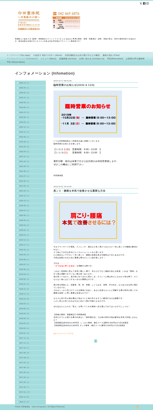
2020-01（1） (24, 235)
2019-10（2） (24, 250)
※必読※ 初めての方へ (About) (47, 55)
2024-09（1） (24, 102)
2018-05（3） (24, 313)
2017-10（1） (24, 348)
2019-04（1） (24, 274)
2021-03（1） (24, 191)
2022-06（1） (24, 142)
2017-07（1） (24, 362)
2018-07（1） (24, 304)
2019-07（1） (24, 264)
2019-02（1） (24, 279)
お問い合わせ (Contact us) (91, 59)
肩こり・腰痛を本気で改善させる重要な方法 (79, 190)
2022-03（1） (24, 151)
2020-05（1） (24, 215)
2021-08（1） (24, 171)
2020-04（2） (24, 220)
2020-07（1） (24, 210)
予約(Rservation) (115, 59)
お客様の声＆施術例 (135, 59)
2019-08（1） (24, 259)
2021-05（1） (24, 181)
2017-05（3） (24, 372)
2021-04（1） (24, 186)
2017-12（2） (24, 338)
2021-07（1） (24, 176)
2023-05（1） (24, 117)
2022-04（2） (24, 146)
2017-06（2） (24, 367)
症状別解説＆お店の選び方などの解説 (82, 55)
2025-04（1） (24, 88)
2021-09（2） (24, 166)
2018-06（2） (24, 308)
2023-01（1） (24, 122)
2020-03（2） (24, 225)
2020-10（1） (24, 200)
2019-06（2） (24, 269)
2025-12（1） (24, 83)
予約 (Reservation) (16, 62)
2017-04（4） (24, 377)
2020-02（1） (24, 230)
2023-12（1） (24, 112)
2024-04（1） (24, 107)
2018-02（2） (24, 328)
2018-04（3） (24, 318)
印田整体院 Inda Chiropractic (34, 407)
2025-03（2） (24, 93)
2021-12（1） (24, 156)
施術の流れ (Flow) (111, 55)
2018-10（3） (24, 299)
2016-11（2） (24, 402)
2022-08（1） (24, 137)
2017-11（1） (24, 343)
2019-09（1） (24, 254)
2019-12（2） (24, 240)
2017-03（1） (24, 382)
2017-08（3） (24, 357)
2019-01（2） (24, 284)
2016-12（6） (24, 397)
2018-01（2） (24, 333)
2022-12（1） (24, 127)
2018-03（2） (24, 323)
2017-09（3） (24, 353)
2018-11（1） (24, 294)
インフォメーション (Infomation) (22, 59)
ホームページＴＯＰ (63, 333)
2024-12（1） (24, 97)
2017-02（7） (24, 387)
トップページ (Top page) (18, 55)
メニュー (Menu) (48, 59)
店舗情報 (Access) (67, 59)
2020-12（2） (24, 196)
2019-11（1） (24, 245)
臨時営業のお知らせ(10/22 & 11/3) (73, 85)
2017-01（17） (25, 392)
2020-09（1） (24, 205)
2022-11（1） (24, 132)
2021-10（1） (24, 161)
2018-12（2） (24, 289)
